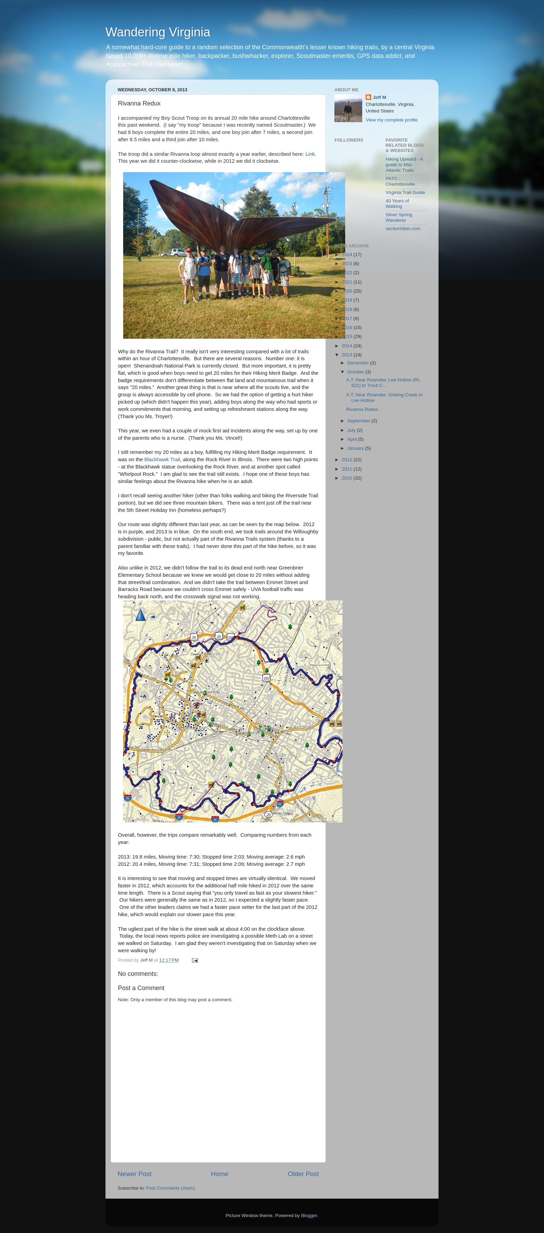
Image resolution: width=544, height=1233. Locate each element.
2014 (348, 345)
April (352, 439)
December (358, 362)
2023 (348, 263)
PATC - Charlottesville (400, 181)
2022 (348, 272)
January (356, 448)
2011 (348, 469)
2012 (348, 459)
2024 (348, 254)
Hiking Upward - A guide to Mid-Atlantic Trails (404, 165)
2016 (348, 327)
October (356, 371)
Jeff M (379, 97)
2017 (348, 318)
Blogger (309, 1215)
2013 (348, 354)
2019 (348, 300)
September (359, 420)
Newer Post (135, 1173)
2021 (348, 282)
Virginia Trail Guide (405, 192)
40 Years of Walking (397, 203)
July (352, 430)
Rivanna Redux (362, 409)
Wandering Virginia (157, 32)
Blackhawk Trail (162, 459)
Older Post (303, 1173)
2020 (348, 291)
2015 (348, 336)
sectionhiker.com (403, 228)
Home (219, 1173)
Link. (310, 154)
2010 (348, 478)
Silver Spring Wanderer (399, 217)
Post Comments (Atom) (170, 1188)
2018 (348, 309)
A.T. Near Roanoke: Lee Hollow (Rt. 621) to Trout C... (383, 382)
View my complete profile (392, 120)
